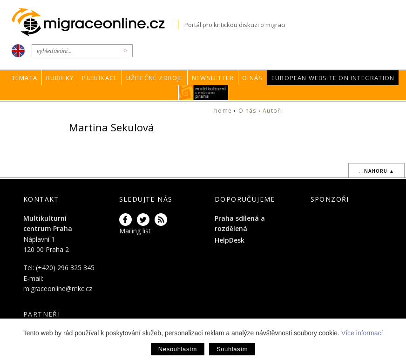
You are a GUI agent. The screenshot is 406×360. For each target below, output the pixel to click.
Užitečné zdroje (154, 78)
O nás (252, 78)
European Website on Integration (332, 78)
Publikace (99, 78)
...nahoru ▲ (376, 171)
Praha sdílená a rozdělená (240, 223)
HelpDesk (229, 240)
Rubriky (60, 78)
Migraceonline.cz (95, 22)
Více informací (362, 333)
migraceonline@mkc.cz (57, 288)
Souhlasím (232, 349)
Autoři (272, 111)
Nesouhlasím (177, 349)
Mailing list (135, 230)
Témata (24, 78)
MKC (203, 92)
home (223, 111)
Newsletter (213, 78)
